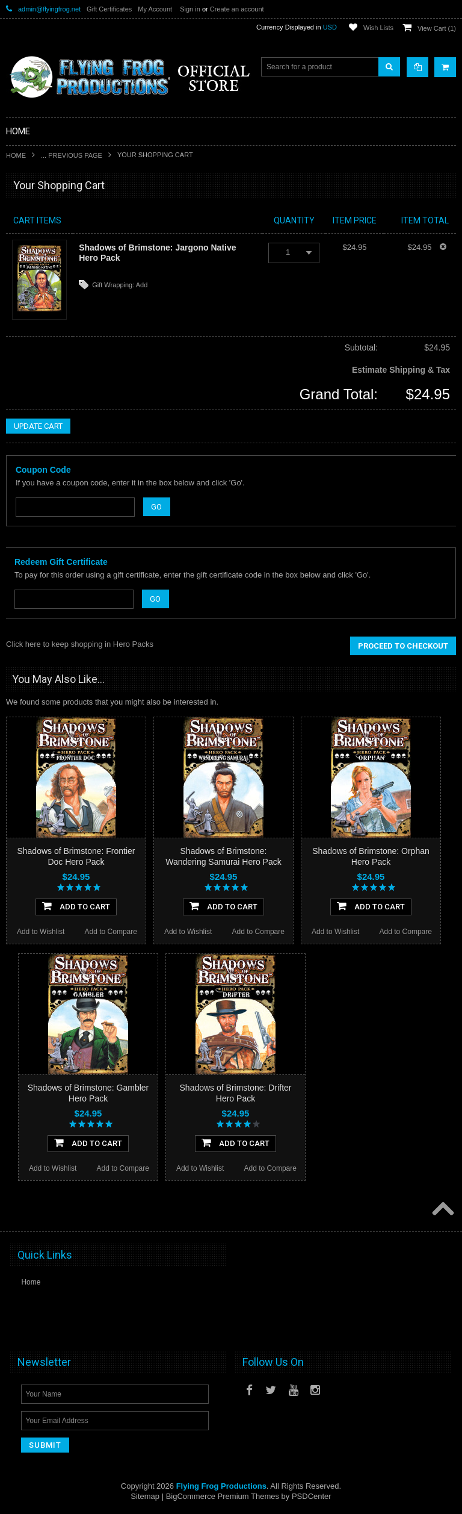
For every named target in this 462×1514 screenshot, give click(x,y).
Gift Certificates (109, 9)
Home (16, 155)
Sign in (190, 9)
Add (142, 284)
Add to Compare (111, 931)
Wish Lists (378, 27)
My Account (155, 9)
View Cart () (436, 28)
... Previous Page (71, 155)
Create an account (237, 9)
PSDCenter (311, 1496)
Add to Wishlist (40, 931)
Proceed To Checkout (403, 645)
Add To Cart (76, 905)
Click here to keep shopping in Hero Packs (79, 644)
